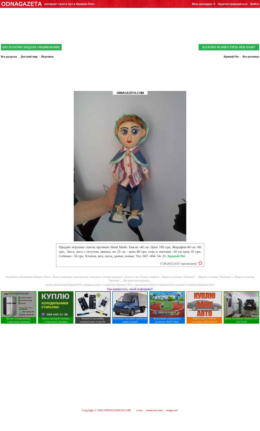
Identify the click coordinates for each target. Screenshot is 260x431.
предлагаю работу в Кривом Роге (155, 284)
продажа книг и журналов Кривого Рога (108, 284)
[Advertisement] (130, 366)
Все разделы (9, 56)
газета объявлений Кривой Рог (63, 284)
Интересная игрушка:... (138, 280)
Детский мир (29, 56)
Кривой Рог (231, 56)
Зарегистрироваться (233, 4)
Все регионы (251, 56)
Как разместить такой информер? (130, 289)
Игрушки (47, 56)
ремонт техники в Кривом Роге (195, 284)
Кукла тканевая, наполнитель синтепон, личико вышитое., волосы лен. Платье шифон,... (107, 276)
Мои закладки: (203, 4)
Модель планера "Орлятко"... (180, 276)
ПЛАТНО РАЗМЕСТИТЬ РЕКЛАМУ (228, 47)
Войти (254, 4)
